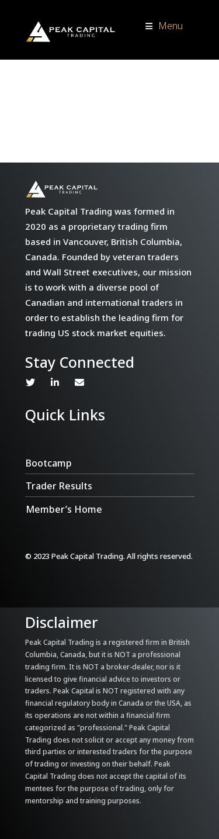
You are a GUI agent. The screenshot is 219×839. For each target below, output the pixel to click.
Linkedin (54, 382)
